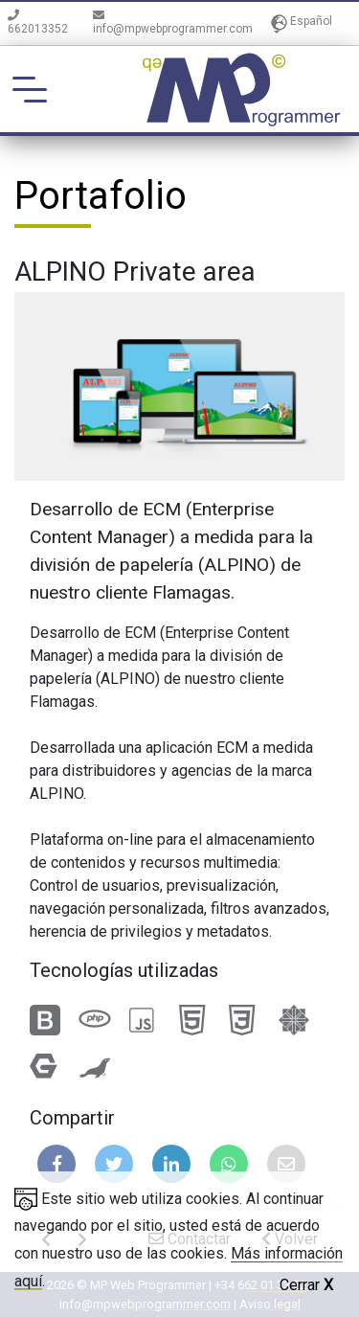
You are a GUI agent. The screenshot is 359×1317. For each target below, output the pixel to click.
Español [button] (301, 22)
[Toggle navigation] (29, 89)
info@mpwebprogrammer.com (173, 22)
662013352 (38, 22)
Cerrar (306, 1285)
